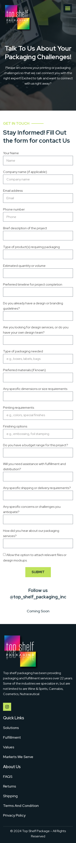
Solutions (11, 727)
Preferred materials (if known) (24, 370)
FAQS (7, 776)
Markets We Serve (18, 756)
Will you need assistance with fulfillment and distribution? (34, 466)
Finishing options (15, 426)
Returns (9, 786)
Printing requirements (18, 407)
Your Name (11, 153)
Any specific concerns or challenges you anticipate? (32, 509)
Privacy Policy (14, 815)
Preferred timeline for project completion (32, 284)
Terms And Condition (21, 805)
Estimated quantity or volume (24, 266)
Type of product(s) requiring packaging (31, 247)
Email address (13, 190)
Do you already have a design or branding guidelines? (33, 306)
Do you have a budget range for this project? (35, 445)
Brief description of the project (25, 228)
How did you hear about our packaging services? (31, 533)
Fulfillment (12, 737)
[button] (67, 8)
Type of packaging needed (23, 351)
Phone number (14, 209)
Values (8, 747)
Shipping (10, 796)
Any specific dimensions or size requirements (35, 389)
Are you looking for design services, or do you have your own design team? (36, 330)
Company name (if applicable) (25, 172)
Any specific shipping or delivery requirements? (37, 488)
